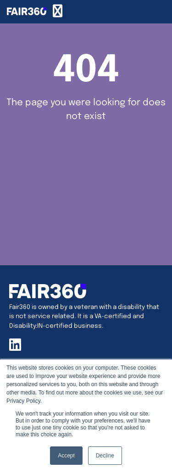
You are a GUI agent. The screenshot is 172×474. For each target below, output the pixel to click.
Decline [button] (105, 455)
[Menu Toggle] (57, 11)
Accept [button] (66, 455)
